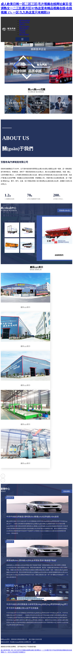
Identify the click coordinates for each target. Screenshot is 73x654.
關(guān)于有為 (24, 22)
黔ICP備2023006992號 (35, 639)
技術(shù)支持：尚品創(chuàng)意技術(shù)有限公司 (16, 642)
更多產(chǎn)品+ (64, 210)
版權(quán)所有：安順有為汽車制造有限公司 (14, 639)
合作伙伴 (22, 30)
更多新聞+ (66, 491)
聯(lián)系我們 (24, 34)
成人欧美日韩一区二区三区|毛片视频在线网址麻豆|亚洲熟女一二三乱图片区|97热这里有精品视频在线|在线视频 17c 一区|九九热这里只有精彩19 (36, 8)
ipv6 (34, 642)
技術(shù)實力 (24, 28)
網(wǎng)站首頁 (24, 20)
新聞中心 (22, 24)
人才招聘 (22, 32)
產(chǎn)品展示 (24, 26)
